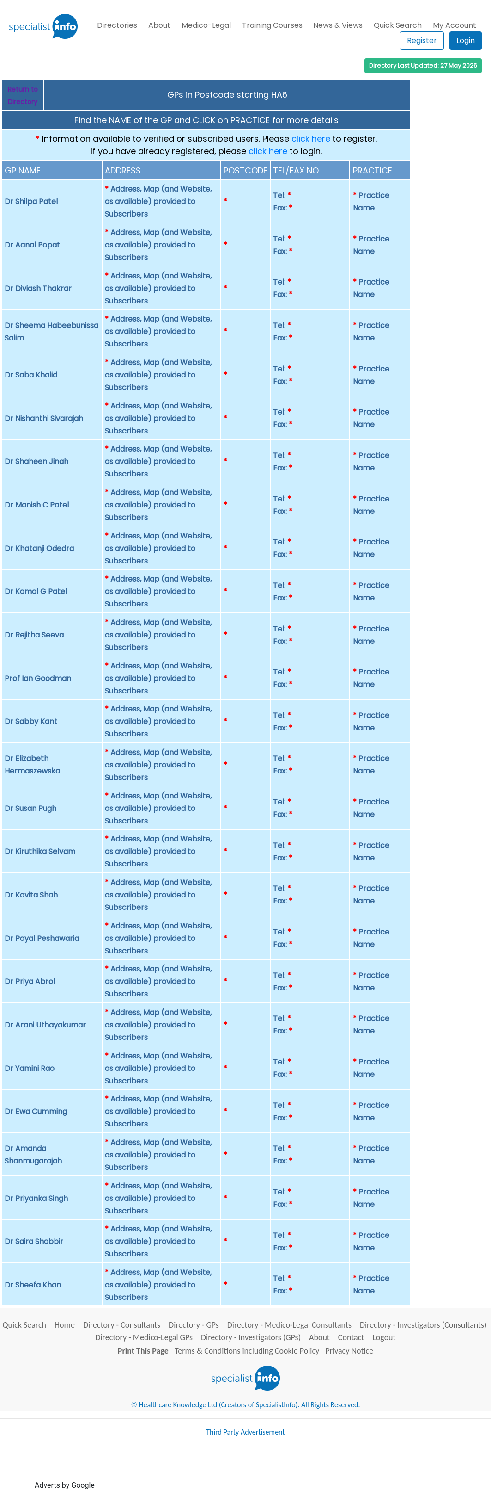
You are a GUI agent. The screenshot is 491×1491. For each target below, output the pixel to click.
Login (465, 40)
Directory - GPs (194, 1325)
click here (310, 138)
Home (65, 1325)
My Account (454, 25)
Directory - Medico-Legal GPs (144, 1337)
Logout (383, 1337)
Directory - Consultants (121, 1325)
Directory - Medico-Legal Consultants (289, 1325)
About (159, 25)
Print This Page (143, 1351)
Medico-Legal (206, 25)
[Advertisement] (265, 1467)
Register (422, 40)
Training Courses (272, 25)
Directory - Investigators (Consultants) (423, 1325)
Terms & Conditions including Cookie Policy (247, 1351)
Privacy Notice (349, 1351)
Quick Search (398, 25)
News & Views (338, 25)
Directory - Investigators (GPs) (251, 1337)
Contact (351, 1337)
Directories (117, 25)
